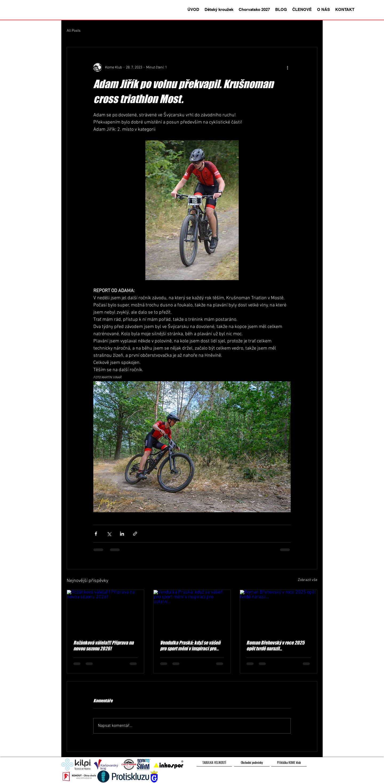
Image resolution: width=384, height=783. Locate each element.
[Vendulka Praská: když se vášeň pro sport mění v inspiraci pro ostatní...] (192, 611)
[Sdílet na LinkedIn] (122, 533)
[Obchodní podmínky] (252, 762)
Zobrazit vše (307, 580)
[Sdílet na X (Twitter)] (108, 533)
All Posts (74, 30)
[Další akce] (287, 67)
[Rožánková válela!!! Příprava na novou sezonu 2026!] (105, 611)
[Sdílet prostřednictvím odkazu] (135, 533)
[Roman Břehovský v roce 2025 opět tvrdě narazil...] (278, 611)
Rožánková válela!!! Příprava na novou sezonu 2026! (103, 645)
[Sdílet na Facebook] (95, 533)
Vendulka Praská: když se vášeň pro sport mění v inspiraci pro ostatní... (190, 645)
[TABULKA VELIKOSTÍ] (214, 762)
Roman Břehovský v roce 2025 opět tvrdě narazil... (275, 645)
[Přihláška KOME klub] (289, 762)
